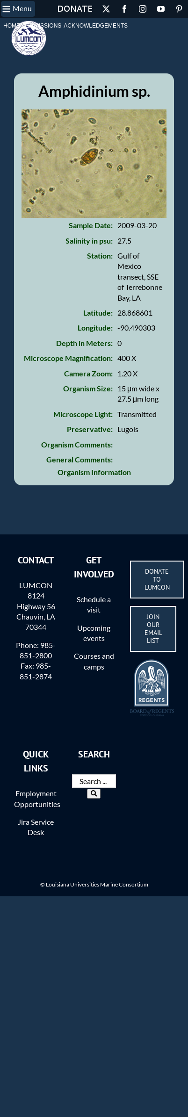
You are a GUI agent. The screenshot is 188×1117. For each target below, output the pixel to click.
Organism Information (94, 472)
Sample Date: (91, 225)
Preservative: (90, 429)
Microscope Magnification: (68, 357)
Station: (100, 255)
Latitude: (98, 312)
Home (11, 25)
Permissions (41, 25)
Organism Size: (88, 388)
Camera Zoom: (88, 373)
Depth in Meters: (84, 343)
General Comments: (79, 459)
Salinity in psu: (89, 240)
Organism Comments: (77, 444)
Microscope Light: (83, 414)
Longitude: (95, 327)
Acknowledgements (96, 25)
